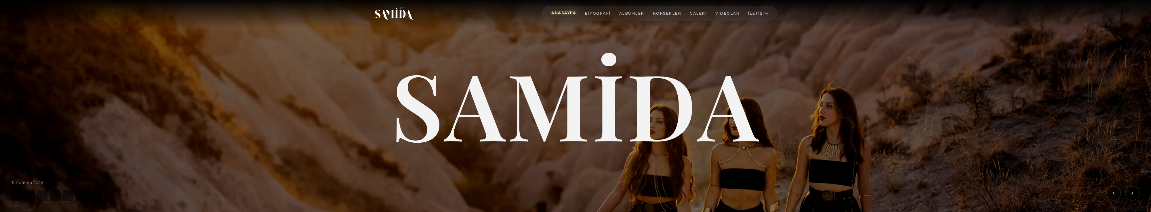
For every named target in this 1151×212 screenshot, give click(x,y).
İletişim (758, 13)
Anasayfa (563, 13)
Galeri (698, 13)
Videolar (727, 13)
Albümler (631, 13)
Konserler (667, 13)
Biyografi (598, 13)
